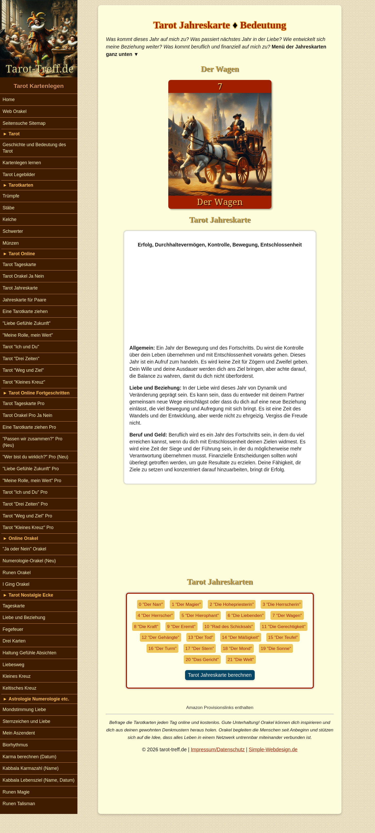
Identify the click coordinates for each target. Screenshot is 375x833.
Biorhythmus (15, 744)
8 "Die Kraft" (146, 626)
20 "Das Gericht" (202, 659)
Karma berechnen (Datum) (29, 756)
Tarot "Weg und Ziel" (23, 370)
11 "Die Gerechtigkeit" (284, 626)
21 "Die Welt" (241, 659)
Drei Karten (14, 641)
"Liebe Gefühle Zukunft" (27, 323)
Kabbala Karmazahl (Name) (31, 768)
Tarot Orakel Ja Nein (23, 276)
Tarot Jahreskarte (20, 288)
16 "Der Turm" (162, 648)
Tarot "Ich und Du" (21, 346)
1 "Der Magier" (186, 604)
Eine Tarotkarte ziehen (25, 311)
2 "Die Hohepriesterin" (232, 604)
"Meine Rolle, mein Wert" (28, 335)
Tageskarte (14, 605)
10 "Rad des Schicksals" (228, 626)
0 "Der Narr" (151, 604)
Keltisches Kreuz (19, 688)
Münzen (11, 243)
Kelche (10, 219)
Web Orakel (15, 111)
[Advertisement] (220, 296)
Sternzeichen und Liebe (26, 721)
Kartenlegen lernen (22, 162)
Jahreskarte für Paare (24, 299)
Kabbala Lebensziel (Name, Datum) (39, 780)
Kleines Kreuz (17, 676)
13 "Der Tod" (200, 637)
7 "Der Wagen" (287, 615)
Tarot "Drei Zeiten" (21, 358)
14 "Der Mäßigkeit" (240, 637)
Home (9, 99)
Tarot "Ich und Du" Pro (25, 492)
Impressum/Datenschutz (218, 749)
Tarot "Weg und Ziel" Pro (27, 515)
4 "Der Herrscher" (155, 615)
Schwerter (13, 231)
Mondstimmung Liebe (24, 709)
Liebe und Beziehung (24, 617)
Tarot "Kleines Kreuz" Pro (28, 527)
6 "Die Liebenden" (246, 615)
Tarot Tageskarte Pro (23, 403)
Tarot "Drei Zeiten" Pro (25, 504)
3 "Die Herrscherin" (281, 604)
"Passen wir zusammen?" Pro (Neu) (32, 442)
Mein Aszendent (19, 733)
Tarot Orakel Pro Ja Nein (27, 415)
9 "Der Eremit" (181, 626)
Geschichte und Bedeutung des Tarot (34, 148)
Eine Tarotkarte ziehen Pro (29, 427)
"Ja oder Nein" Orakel (24, 548)
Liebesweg (13, 664)
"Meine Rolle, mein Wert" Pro (32, 480)
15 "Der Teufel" (283, 637)
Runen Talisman (19, 803)
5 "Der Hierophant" (200, 615)
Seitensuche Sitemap (24, 123)
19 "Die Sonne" (276, 648)
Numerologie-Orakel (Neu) (29, 560)
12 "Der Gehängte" (160, 637)
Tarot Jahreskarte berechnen (219, 675)
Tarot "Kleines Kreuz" (24, 382)
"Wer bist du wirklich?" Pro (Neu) (35, 456)
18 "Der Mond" (237, 648)
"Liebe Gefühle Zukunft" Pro (31, 468)
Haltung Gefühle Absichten (29, 652)
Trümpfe (11, 196)
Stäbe (8, 207)
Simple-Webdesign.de (273, 749)
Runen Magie (16, 792)
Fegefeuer (13, 629)
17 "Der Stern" (199, 648)
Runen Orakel (17, 572)
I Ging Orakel (16, 584)
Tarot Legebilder (19, 174)
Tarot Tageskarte (19, 264)
